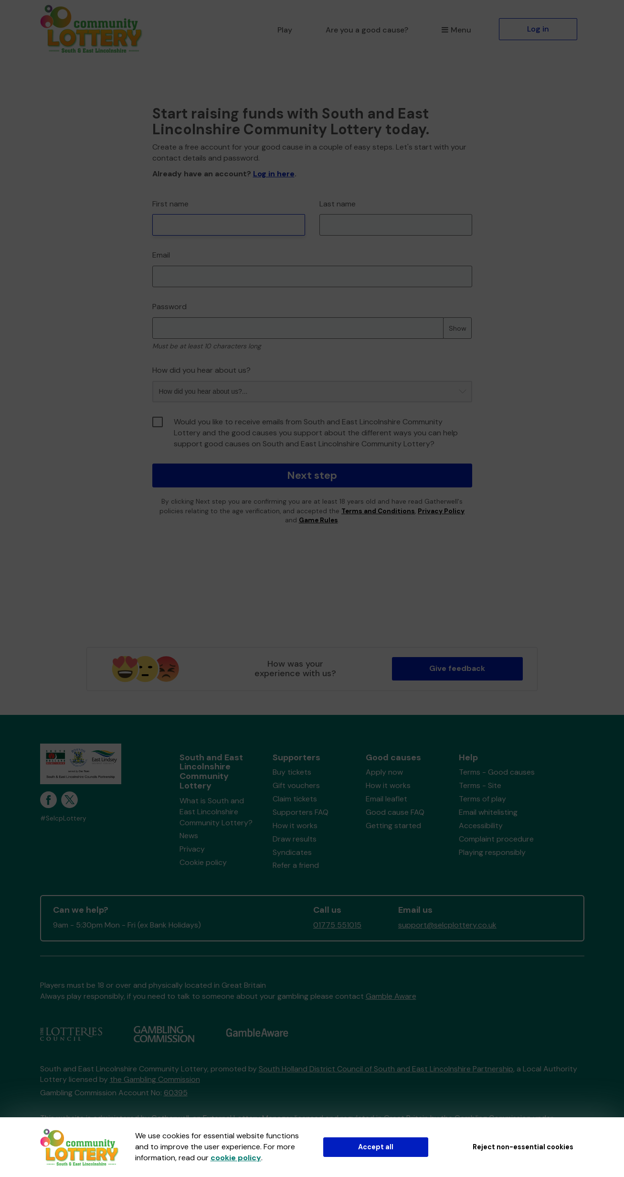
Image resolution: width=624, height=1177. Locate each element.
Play (284, 30)
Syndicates (292, 852)
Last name (337, 204)
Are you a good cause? (367, 30)
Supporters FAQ (300, 812)
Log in (538, 29)
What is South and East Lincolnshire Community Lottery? (216, 812)
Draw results (295, 839)
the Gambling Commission (155, 1079)
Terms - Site (480, 785)
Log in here (274, 174)
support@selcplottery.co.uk (447, 925)
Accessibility (481, 826)
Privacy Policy (441, 511)
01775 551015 (337, 925)
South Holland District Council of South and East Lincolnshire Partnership (386, 1069)
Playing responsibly (492, 852)
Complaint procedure (496, 839)
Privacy (192, 849)
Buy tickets (292, 772)
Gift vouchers (296, 785)
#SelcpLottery (63, 818)
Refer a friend (296, 865)
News (189, 836)
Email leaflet (386, 799)
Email (161, 255)
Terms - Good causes (497, 772)
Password (169, 307)
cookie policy (236, 1158)
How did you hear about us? (201, 370)
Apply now (384, 772)
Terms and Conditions (378, 511)
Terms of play (482, 799)
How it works (295, 826)
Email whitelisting (488, 812)
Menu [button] (456, 30)
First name (170, 204)
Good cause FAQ (395, 812)
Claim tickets (295, 799)
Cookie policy (203, 862)
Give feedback (457, 668)
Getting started (393, 826)
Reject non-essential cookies (523, 1147)
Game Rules (318, 520)
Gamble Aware (391, 996)
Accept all (375, 1147)
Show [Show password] (457, 328)
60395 (176, 1093)
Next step (312, 475)
